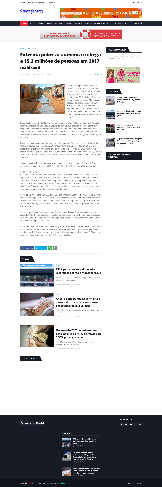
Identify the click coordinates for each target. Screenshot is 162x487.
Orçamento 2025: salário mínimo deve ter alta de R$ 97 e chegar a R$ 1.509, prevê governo (78, 333)
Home (22, 2)
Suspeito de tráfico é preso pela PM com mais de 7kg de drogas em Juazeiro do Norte (129, 141)
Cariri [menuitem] (32, 23)
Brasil (34, 48)
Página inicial (25, 48)
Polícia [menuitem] (69, 23)
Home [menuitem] (24, 23)
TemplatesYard (40, 483)
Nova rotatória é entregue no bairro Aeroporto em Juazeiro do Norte (128, 99)
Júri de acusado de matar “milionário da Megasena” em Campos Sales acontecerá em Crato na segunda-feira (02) (84, 456)
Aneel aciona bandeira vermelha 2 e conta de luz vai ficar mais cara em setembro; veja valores (78, 302)
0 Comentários (51, 74)
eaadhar (62, 483)
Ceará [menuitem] (40, 23)
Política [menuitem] (58, 23)
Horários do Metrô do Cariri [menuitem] (97, 23)
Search (137, 23)
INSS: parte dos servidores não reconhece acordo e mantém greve (78, 271)
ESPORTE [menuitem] (78, 23)
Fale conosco (137, 483)
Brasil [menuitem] (49, 23)
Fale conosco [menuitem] (120, 23)
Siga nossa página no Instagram (41, 2)
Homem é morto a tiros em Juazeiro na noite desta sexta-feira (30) (128, 127)
